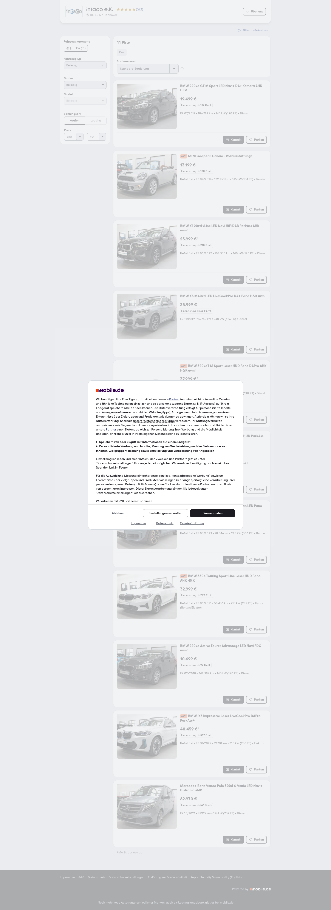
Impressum (138, 523)
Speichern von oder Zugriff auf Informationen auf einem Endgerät (144, 442)
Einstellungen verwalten (165, 513)
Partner (174, 399)
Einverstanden (213, 513)
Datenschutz (164, 523)
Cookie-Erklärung (192, 523)
